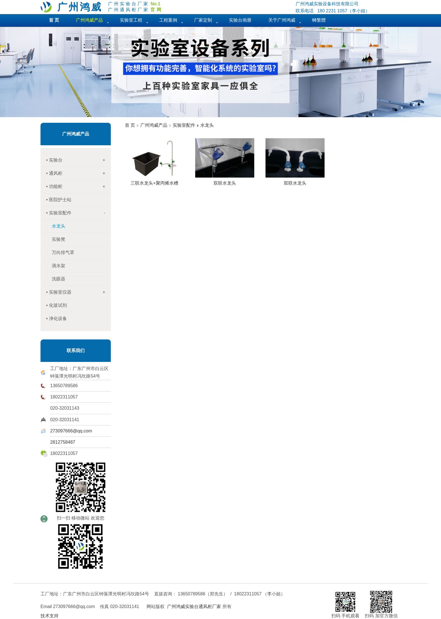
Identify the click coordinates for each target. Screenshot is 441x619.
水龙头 (207, 125)
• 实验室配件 (77, 213)
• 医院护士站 (58, 199)
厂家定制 (203, 20)
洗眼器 (58, 278)
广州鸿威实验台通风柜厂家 (194, 606)
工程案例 (168, 20)
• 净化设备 (56, 318)
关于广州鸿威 (281, 20)
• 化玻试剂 (56, 305)
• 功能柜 (77, 186)
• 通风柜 (77, 173)
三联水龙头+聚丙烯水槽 (154, 180)
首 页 (130, 125)
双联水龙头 (224, 180)
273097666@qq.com (71, 430)
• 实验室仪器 (77, 292)
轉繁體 (319, 20)
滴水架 (58, 265)
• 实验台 (77, 160)
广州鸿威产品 (75, 133)
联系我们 (76, 350)
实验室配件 (184, 125)
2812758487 (62, 442)
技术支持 (49, 615)
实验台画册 (240, 20)
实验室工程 (131, 20)
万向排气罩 (63, 252)
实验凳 (58, 239)
